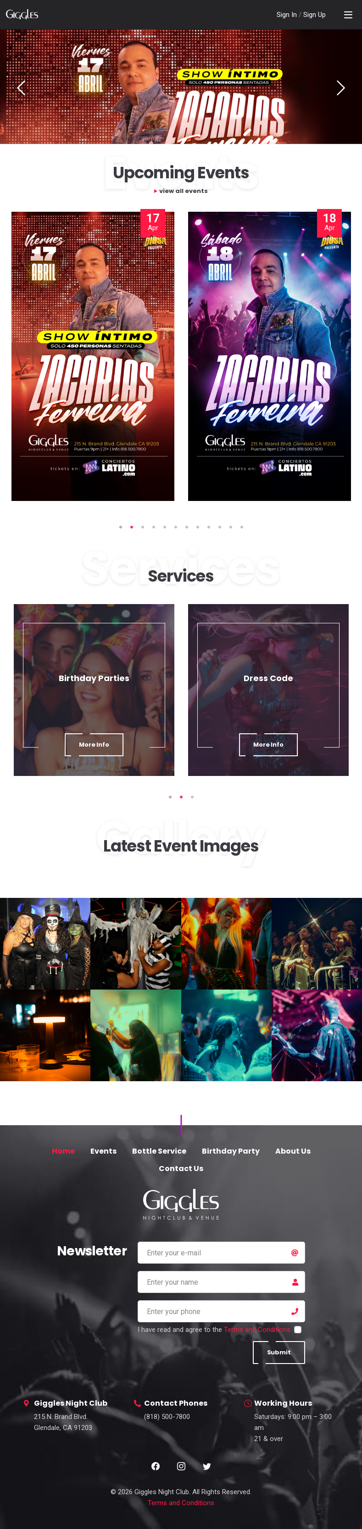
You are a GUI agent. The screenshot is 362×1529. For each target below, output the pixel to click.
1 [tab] (120, 527)
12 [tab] (241, 527)
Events (103, 1151)
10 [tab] (219, 527)
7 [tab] (186, 527)
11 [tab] (230, 527)
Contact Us (181, 1168)
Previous (21, 88)
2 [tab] (131, 527)
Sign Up (314, 15)
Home (63, 1151)
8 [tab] (197, 527)
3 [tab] (142, 527)
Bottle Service (159, 1151)
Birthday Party (231, 1151)
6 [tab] (175, 527)
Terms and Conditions (257, 1330)
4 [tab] (153, 527)
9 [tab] (208, 527)
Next (341, 88)
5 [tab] (164, 527)
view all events (183, 191)
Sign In (288, 15)
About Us (293, 1151)
